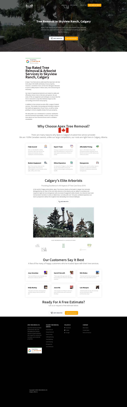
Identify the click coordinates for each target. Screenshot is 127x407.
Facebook (68, 327)
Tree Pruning (49, 334)
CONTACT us (83, 5)
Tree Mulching (49, 339)
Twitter (67, 330)
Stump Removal (50, 332)
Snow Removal (49, 346)
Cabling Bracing (49, 337)
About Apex (85, 327)
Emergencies (49, 344)
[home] (29, 5)
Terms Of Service (87, 332)
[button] (64, 5)
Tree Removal (49, 329)
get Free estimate (94, 5)
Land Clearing (49, 341)
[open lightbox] (70, 78)
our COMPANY (74, 5)
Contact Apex (86, 330)
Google (67, 332)
